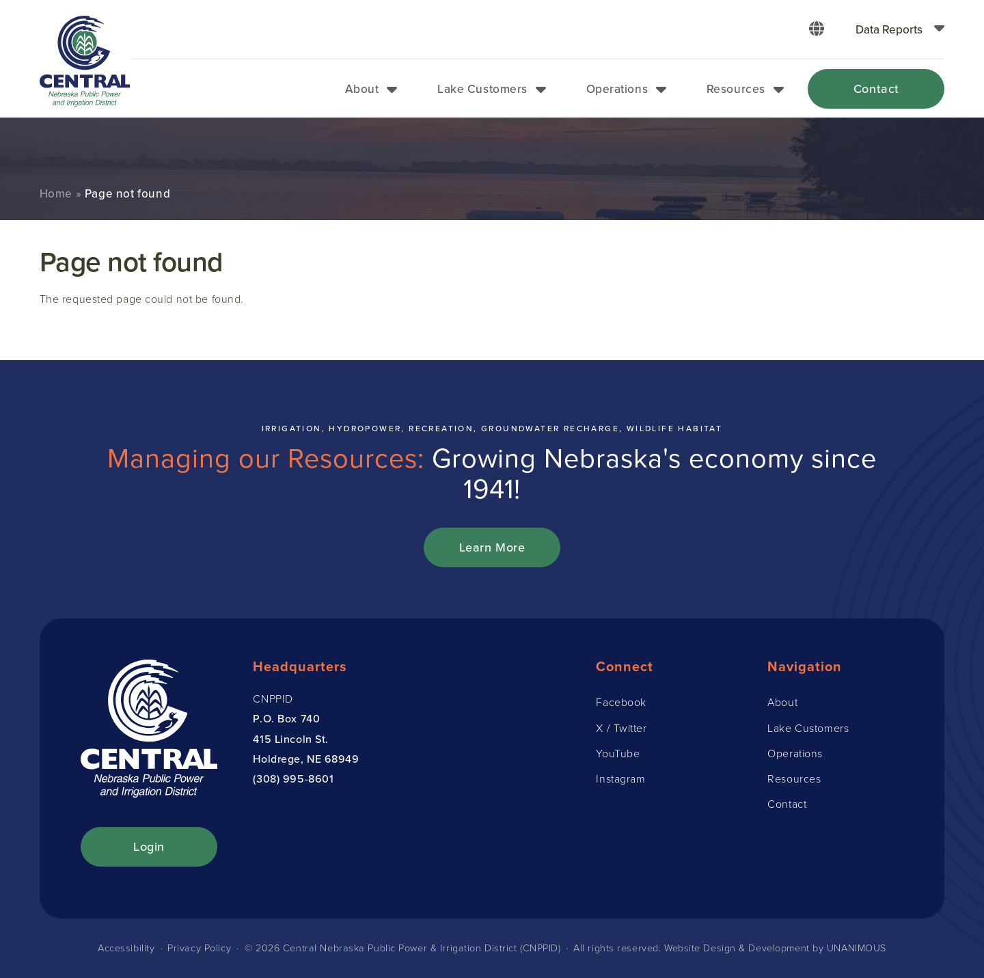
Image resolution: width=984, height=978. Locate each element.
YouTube (618, 753)
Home (56, 193)
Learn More (492, 547)
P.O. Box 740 (286, 718)
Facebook (621, 702)
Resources (736, 88)
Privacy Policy (199, 947)
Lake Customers (482, 88)
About (362, 88)
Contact (876, 88)
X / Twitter (621, 728)
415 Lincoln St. (290, 738)
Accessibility (126, 947)
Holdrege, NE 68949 (306, 758)
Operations (617, 88)
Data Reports (889, 29)
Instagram (620, 779)
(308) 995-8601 (293, 778)
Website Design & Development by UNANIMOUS (775, 947)
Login (149, 846)
